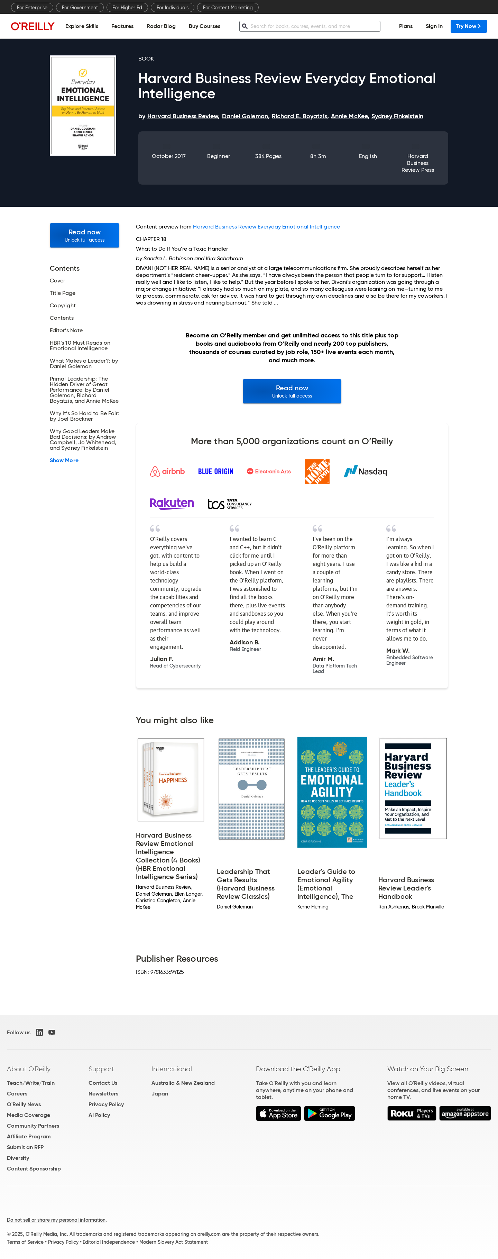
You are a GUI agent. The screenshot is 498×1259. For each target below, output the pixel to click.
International (171, 1069)
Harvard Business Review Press (418, 163)
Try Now (469, 26)
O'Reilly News (24, 1104)
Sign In (434, 26)
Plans (406, 26)
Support (101, 1069)
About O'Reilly (28, 1069)
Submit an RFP (25, 1147)
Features (122, 26)
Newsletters (103, 1093)
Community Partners (33, 1125)
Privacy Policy (106, 1104)
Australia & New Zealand (183, 1083)
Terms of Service (25, 1242)
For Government (80, 7)
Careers (17, 1093)
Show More (64, 460)
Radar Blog (161, 26)
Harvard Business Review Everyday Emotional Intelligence (266, 226)
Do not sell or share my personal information (56, 1220)
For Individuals (172, 7)
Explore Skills (81, 26)
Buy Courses (204, 26)
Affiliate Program (29, 1136)
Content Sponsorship (34, 1168)
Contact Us (103, 1083)
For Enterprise (32, 7)
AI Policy (99, 1115)
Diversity (18, 1158)
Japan (159, 1093)
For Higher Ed (127, 7)
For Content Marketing (228, 7)
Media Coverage (28, 1115)
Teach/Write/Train (31, 1083)
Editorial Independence (109, 1242)
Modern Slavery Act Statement (173, 1242)
